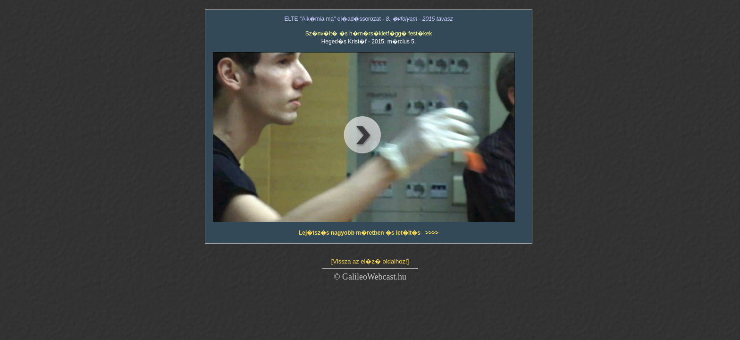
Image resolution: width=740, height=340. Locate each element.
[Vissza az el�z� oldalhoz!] (370, 261)
